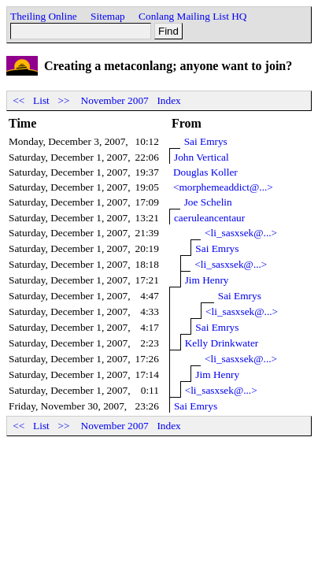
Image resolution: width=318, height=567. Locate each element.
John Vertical (201, 157)
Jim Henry (207, 280)
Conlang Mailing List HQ (192, 16)
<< (19, 100)
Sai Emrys (205, 141)
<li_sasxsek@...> (241, 233)
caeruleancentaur (209, 218)
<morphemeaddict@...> (223, 187)
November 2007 (115, 100)
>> (63, 100)
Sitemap (108, 16)
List (41, 100)
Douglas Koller (205, 172)
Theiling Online (43, 16)
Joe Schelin (208, 202)
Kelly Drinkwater (222, 343)
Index (168, 100)
